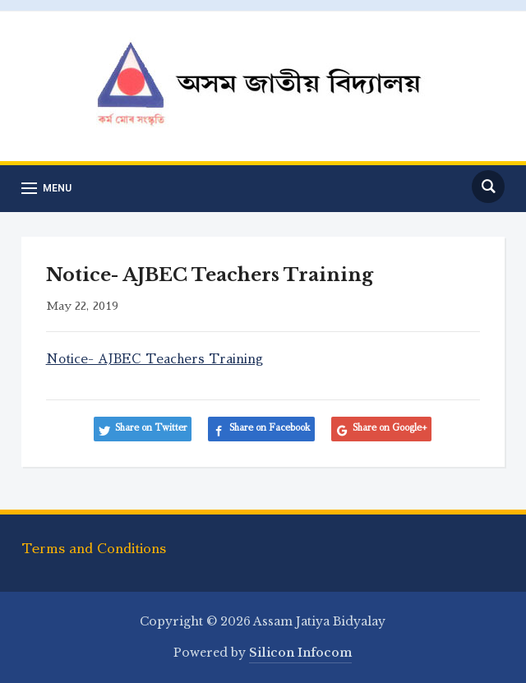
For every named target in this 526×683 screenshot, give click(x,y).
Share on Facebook (270, 427)
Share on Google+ (390, 427)
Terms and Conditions (93, 549)
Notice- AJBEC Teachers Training (154, 359)
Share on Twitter (151, 427)
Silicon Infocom (300, 652)
